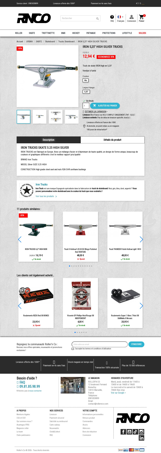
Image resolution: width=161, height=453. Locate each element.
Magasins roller (23, 428)
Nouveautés (54, 428)
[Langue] (120, 18)
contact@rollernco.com (98, 403)
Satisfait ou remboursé (59, 421)
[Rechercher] (80, 18)
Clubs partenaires (23, 435)
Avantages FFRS (23, 425)
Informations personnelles (93, 414)
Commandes (88, 421)
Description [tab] (48, 139)
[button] (20, 239)
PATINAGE (90, 33)
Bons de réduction (90, 432)
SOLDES (142, 33)
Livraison (53, 414)
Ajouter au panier (105, 106)
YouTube (129, 432)
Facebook (123, 432)
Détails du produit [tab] (112, 139)
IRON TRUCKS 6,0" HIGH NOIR (36, 249)
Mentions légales (23, 414)
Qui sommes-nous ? (24, 421)
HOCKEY (76, 33)
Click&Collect (55, 432)
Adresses (86, 428)
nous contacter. (35, 391)
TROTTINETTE (48, 33)
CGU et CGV (21, 418)
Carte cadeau (55, 425)
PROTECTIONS (108, 33)
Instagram (141, 432)
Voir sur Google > (118, 392)
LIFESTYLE (127, 33)
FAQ (112, 21)
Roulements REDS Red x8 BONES (36, 315)
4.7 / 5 (140, 3)
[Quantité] (86, 106)
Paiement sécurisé (57, 418)
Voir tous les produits (47, 196)
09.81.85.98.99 (28, 386)
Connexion (87, 435)
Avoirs (85, 425)
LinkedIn (141, 438)
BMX (63, 33)
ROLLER (18, 33)
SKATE (32, 33)
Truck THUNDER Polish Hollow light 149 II (125, 249)
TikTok (135, 432)
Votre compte (90, 410)
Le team (20, 432)
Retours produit (89, 418)
